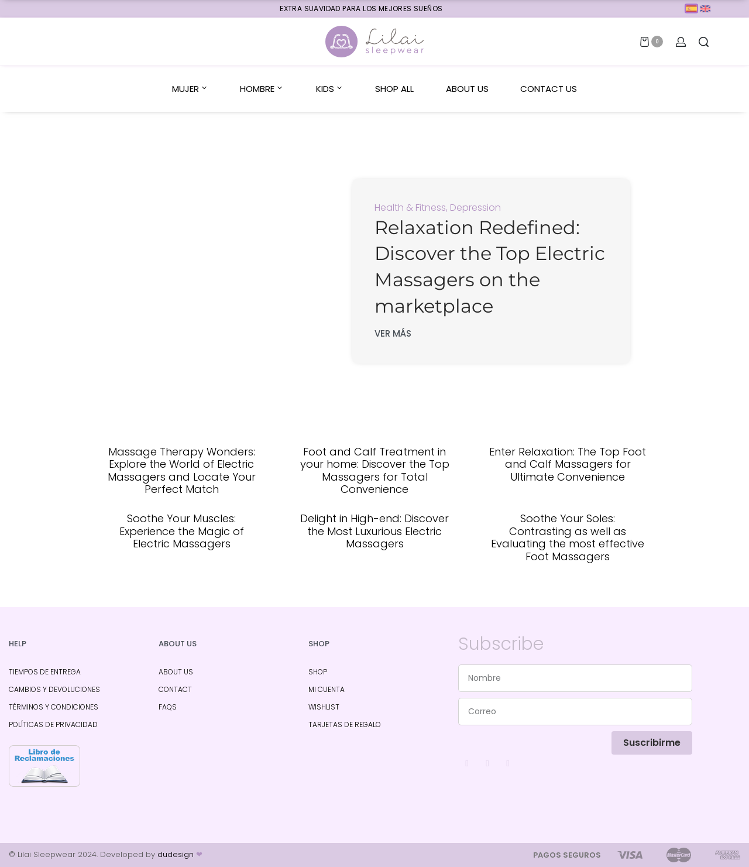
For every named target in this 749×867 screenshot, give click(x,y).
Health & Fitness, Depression (437, 207)
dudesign (179, 854)
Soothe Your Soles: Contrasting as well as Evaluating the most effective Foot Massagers (567, 537)
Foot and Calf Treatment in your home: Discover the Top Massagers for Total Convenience (374, 470)
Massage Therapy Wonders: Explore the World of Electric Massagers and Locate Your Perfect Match (182, 470)
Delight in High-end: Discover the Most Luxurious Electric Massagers (374, 531)
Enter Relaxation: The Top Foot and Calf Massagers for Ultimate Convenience (567, 464)
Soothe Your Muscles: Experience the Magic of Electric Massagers (181, 531)
